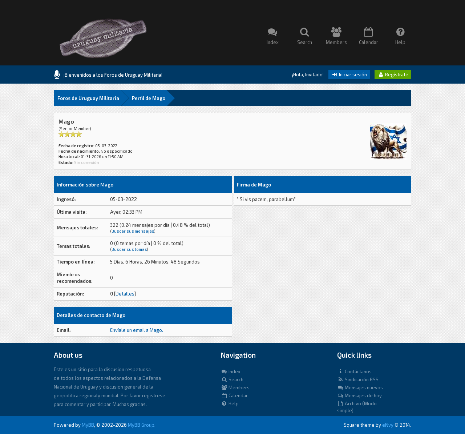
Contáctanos (354, 371)
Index (230, 371)
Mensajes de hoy (359, 395)
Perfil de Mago (148, 98)
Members (235, 387)
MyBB (88, 425)
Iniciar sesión (349, 74)
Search (232, 379)
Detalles (125, 294)
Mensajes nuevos (360, 387)
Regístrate (392, 74)
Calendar (234, 395)
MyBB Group (141, 425)
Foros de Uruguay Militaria (88, 98)
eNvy (387, 425)
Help (230, 403)
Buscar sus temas (129, 249)
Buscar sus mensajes (133, 231)
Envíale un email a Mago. (136, 330)
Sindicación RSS (358, 379)
